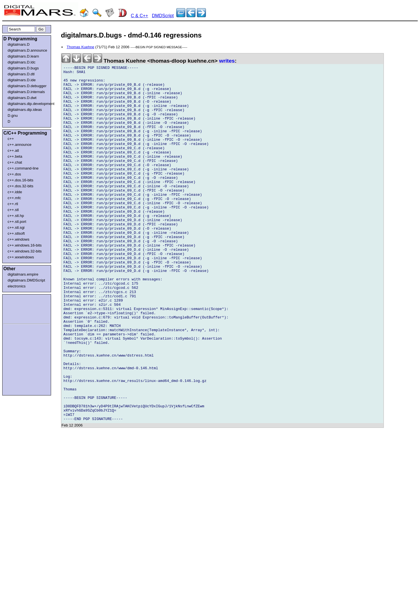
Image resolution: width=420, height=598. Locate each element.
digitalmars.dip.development (28, 104)
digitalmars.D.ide (22, 80)
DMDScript (163, 15)
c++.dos (14, 174)
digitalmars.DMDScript (26, 280)
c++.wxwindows (21, 257)
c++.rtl (13, 204)
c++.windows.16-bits (25, 245)
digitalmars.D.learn (23, 56)
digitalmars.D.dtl (21, 74)
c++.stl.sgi (16, 227)
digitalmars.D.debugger (27, 86)
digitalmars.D (19, 44)
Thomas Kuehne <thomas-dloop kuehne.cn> (140, 61)
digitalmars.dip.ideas (25, 109)
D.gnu (13, 115)
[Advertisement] (20, 308)
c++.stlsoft (16, 233)
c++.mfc (14, 198)
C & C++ (139, 15)
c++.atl (13, 150)
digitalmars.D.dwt (22, 98)
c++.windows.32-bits (25, 251)
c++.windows (18, 239)
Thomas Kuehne (80, 47)
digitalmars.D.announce (27, 50)
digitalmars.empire (23, 274)
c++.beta (15, 156)
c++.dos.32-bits (20, 186)
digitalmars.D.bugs (23, 68)
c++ (11, 139)
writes (227, 61)
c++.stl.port (17, 221)
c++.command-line (23, 168)
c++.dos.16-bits (20, 180)
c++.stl (13, 210)
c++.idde (15, 192)
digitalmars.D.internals (26, 92)
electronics (17, 286)
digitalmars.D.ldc (22, 62)
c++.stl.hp (16, 216)
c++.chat (15, 162)
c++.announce (20, 144)
